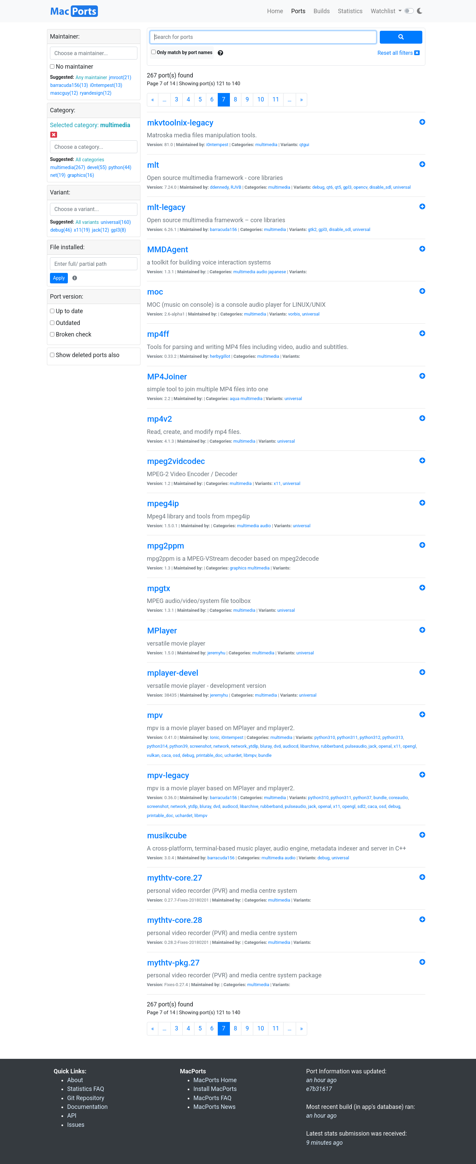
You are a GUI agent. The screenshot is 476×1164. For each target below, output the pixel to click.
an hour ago (321, 1115)
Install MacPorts (215, 1089)
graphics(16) (81, 175)
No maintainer (71, 66)
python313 (392, 737)
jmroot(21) (120, 77)
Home (275, 11)
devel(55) (97, 167)
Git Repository (85, 1098)
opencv (360, 187)
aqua (235, 398)
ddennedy (219, 187)
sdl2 (362, 806)
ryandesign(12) (96, 93)
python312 (370, 737)
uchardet (233, 755)
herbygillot (220, 356)
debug (318, 187)
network (221, 746)
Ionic (214, 737)
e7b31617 (319, 1089)
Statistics (350, 11)
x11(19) (82, 230)
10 (260, 99)
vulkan (153, 755)
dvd (277, 746)
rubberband (332, 746)
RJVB (236, 187)
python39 (178, 746)
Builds (322, 11)
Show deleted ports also (85, 355)
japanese (277, 271)
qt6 (329, 187)
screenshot (200, 746)
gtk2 (312, 229)
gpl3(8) (118, 230)
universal (402, 187)
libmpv (250, 755)
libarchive (309, 746)
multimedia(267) (67, 167)
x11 (277, 483)
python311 (347, 737)
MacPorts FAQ (212, 1098)
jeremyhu (216, 652)
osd (176, 755)
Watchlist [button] (384, 11)
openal (385, 746)
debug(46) (61, 230)
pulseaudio (356, 746)
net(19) (57, 175)
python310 (324, 737)
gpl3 (347, 187)
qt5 (338, 187)
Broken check (70, 334)
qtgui (304, 144)
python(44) (119, 167)
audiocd (290, 746)
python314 (157, 746)
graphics (238, 568)
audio (262, 271)
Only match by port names (181, 52)
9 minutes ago (324, 1142)
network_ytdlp (244, 746)
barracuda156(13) (69, 85)
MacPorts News (214, 1106)
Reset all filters (398, 53)
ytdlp (192, 806)
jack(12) (100, 230)
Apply (59, 278)
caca (166, 755)
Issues (75, 1124)
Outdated (65, 323)
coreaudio (398, 797)
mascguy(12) (64, 93)
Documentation (87, 1106)
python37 (362, 797)
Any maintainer (91, 77)
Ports (298, 11)
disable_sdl (380, 187)
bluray (266, 746)
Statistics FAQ (85, 1089)
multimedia (266, 144)
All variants (87, 222)
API (71, 1115)
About (75, 1080)
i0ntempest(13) (106, 85)
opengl (409, 746)
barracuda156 (223, 229)
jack (373, 746)
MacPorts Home (215, 1080)
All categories (90, 159)
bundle (264, 755)
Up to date (66, 311)
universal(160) (116, 222)
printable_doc (209, 755)
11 (275, 99)
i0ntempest (217, 144)
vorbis (294, 314)
